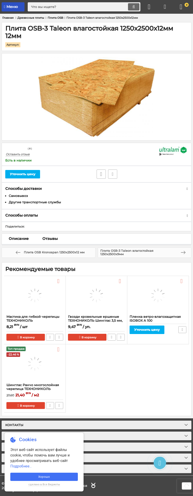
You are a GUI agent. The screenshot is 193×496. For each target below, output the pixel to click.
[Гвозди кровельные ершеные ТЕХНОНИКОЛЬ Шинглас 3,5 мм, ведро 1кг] (96, 296)
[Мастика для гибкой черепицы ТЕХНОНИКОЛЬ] (34, 296)
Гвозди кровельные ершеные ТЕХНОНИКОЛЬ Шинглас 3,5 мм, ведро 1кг (95, 321)
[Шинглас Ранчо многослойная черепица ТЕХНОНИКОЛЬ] (34, 364)
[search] (84, 6)
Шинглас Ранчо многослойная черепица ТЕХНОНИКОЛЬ (32, 387)
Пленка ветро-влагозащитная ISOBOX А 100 (155, 319)
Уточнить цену (22, 174)
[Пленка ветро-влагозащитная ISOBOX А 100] (158, 296)
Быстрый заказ (50, 337)
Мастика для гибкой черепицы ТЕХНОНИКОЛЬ (32, 319)
